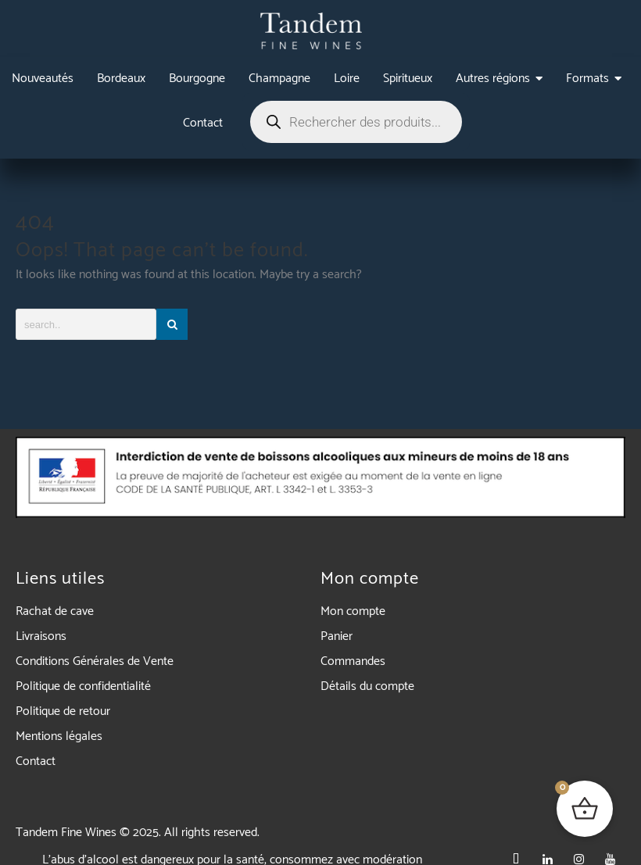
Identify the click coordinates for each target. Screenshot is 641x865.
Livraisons (41, 636)
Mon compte (352, 611)
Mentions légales (59, 736)
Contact (36, 761)
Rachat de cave (55, 611)
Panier (336, 636)
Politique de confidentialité (83, 686)
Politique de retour (63, 711)
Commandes (352, 661)
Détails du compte (367, 686)
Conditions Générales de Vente (95, 661)
